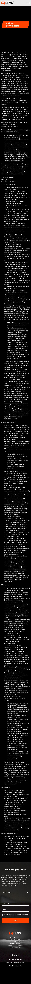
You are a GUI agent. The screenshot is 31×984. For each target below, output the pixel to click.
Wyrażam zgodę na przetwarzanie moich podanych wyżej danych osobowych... (16, 915)
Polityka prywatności (15, 966)
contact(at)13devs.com (17, 963)
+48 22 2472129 (17, 959)
